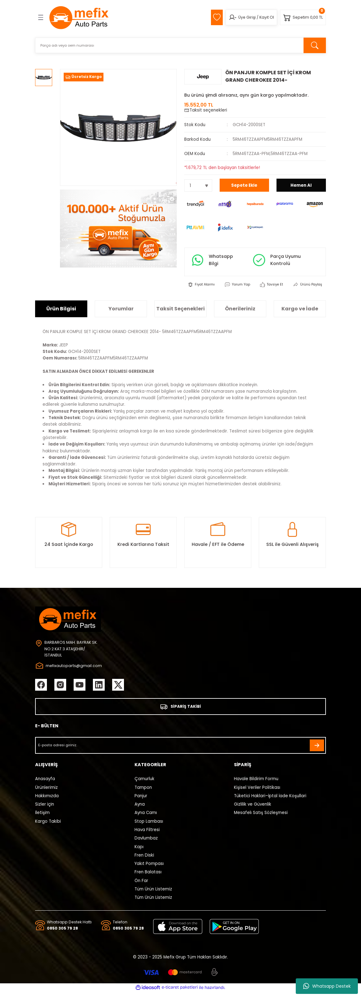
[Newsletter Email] (180, 749)
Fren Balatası (148, 877)
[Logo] (79, 17)
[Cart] (302, 17)
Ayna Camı (146, 817)
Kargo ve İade (299, 312)
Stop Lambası (149, 826)
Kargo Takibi (48, 826)
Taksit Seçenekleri (180, 312)
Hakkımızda (47, 800)
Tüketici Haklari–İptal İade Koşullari (270, 800)
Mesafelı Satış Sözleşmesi (261, 817)
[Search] (180, 45)
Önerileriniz (240, 312)
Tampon (143, 792)
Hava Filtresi (147, 834)
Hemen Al (301, 185)
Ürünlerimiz (46, 792)
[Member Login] (230, 17)
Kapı (139, 851)
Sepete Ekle (244, 185)
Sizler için (44, 809)
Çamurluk (144, 783)
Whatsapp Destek (327, 986)
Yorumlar (121, 312)
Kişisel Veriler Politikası (257, 792)
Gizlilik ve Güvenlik (252, 809)
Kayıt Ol (264, 17)
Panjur (141, 800)
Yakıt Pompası (149, 868)
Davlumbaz (146, 843)
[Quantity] (198, 185)
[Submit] (317, 750)
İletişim (42, 817)
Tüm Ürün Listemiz (153, 893)
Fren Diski (144, 859)
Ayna (140, 809)
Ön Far (141, 885)
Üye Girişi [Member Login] (244, 17)
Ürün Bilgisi (61, 312)
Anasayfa (45, 783)
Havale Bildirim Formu (256, 783)
